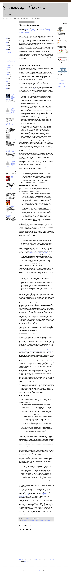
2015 (7, 83)
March (8, 74)
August (8, 67)
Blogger (46, 570)
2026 (7, 37)
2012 (7, 88)
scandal (45, 520)
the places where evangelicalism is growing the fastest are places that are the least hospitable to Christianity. (36, 495)
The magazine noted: (23, 171)
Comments (60, 42)
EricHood (38, 570)
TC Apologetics (61, 85)
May (8, 70)
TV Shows (31, 18)
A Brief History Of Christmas (9, 216)
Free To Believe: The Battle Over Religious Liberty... (11, 59)
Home (11, 18)
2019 (7, 49)
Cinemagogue (61, 80)
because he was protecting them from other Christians (39, 252)
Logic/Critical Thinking (24, 18)
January (8, 76)
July (8, 69)
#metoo (23, 520)
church (26, 520)
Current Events (16, 18)
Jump (59, 82)
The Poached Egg (61, 86)
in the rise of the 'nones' (29, 29)
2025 (7, 38)
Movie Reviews (5, 18)
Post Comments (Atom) (28, 561)
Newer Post (21, 559)
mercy (38, 520)
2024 (7, 40)
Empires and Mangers (24, 7)
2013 (7, 87)
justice (35, 520)
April (8, 72)
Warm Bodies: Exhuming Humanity (13, 178)
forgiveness (32, 520)
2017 (7, 80)
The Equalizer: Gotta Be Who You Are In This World (10, 124)
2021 (7, 45)
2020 (7, 47)
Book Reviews (37, 18)
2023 (7, 42)
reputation (41, 520)
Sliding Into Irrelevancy (11, 61)
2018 (7, 78)
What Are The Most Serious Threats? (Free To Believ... (10, 55)
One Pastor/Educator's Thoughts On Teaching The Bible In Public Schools (10, 190)
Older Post (52, 559)
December (9, 50)
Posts (59, 40)
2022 (7, 43)
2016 (7, 81)
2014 (7, 85)
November (9, 52)
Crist (29, 520)
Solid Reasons (61, 83)
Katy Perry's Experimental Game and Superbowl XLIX (11, 151)
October (8, 63)
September (9, 65)
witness (48, 520)
